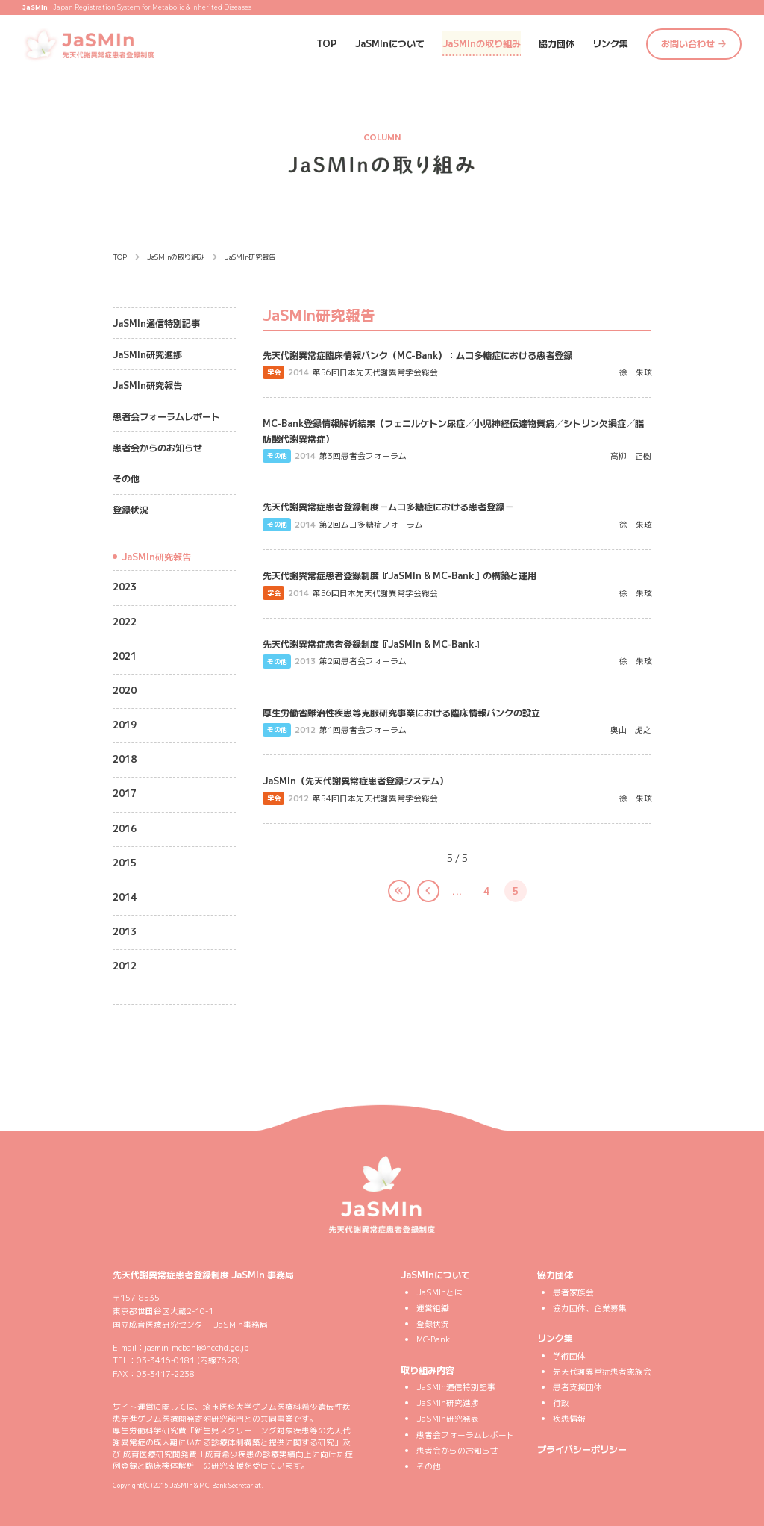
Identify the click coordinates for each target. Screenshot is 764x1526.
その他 (126, 478)
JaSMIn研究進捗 (147, 354)
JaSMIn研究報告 (147, 384)
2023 (125, 586)
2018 (125, 758)
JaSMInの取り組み (481, 43)
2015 (125, 862)
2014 (125, 896)
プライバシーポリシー (582, 1448)
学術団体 (569, 1355)
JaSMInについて (390, 43)
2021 (125, 655)
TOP (326, 43)
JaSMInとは (439, 1292)
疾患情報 (569, 1418)
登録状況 (130, 509)
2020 (125, 690)
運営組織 (432, 1307)
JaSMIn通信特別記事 (156, 322)
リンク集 (610, 43)
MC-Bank (433, 1339)
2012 (125, 965)
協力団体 (556, 43)
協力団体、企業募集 (590, 1307)
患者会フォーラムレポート (166, 416)
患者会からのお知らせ (157, 447)
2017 (125, 793)
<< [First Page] (388, 896)
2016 (125, 828)
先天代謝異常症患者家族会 (602, 1371)
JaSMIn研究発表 (447, 1418)
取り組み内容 (427, 1369)
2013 (125, 931)
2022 (125, 621)
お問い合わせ (688, 43)
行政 (561, 1402)
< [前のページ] (418, 896)
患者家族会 (573, 1292)
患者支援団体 (577, 1386)
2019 (125, 724)
